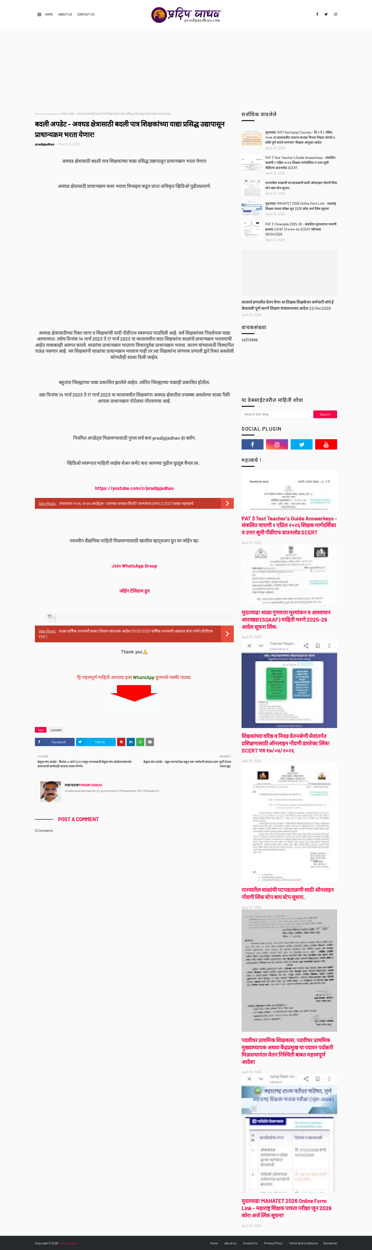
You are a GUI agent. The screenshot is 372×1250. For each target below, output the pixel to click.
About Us (65, 14)
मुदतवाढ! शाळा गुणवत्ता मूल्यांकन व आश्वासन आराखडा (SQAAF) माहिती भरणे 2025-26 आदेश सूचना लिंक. (286, 619)
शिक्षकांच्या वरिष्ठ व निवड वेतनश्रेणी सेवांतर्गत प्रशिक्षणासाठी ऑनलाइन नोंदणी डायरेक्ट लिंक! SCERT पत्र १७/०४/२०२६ (286, 743)
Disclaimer (330, 1243)
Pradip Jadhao (68, 1243)
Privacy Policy (273, 1243)
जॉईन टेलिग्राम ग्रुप (134, 591)
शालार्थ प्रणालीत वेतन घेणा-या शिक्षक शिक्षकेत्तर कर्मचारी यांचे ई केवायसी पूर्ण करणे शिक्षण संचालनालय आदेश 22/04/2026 (288, 305)
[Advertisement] (186, 67)
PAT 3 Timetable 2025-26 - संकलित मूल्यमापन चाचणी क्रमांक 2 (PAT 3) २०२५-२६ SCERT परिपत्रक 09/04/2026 (300, 229)
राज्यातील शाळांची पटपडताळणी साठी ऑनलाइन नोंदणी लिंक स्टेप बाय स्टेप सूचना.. (301, 185)
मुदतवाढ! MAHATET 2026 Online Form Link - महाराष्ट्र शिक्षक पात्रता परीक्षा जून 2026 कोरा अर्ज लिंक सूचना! (300, 206)
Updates (51, 113)
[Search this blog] (277, 414)
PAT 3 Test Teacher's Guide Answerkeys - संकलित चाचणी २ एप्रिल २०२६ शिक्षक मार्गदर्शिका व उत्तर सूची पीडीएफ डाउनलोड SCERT (300, 163)
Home (49, 14)
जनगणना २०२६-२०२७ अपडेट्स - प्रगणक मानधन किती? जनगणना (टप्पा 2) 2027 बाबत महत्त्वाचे (126, 503)
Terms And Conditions (303, 1243)
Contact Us (86, 14)
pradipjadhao (44, 144)
